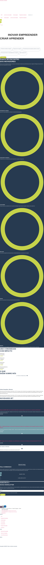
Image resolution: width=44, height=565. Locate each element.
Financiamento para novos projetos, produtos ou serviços (31, 48)
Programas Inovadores (22, 14)
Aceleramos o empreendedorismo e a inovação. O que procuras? (11, 46)
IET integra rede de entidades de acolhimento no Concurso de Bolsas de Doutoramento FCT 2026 (20, 440)
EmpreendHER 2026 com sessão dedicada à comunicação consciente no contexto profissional (20, 409)
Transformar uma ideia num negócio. (6, 48)
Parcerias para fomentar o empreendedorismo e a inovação (9, 52)
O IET (1, 14)
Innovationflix (3, 523)
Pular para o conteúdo (3, 0)
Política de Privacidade (14, 492)
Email (1, 489)
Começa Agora (15, 14)
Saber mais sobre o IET (23, 52)
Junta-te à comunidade (7, 14)
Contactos (2, 527)
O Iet (1, 516)
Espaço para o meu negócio (17, 48)
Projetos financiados (4, 525)
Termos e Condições (4, 533)
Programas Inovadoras (4, 518)
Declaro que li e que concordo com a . (9, 492)
